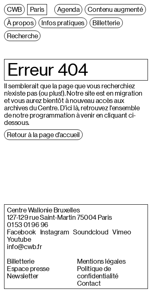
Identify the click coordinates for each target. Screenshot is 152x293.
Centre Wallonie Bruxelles (43, 210)
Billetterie (20, 261)
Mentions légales (101, 261)
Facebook (21, 232)
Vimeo (121, 232)
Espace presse (28, 268)
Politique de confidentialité (97, 272)
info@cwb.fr (24, 246)
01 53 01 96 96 (27, 224)
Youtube (19, 239)
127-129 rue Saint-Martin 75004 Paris (59, 217)
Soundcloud (90, 232)
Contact (89, 283)
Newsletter (23, 276)
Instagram (54, 232)
